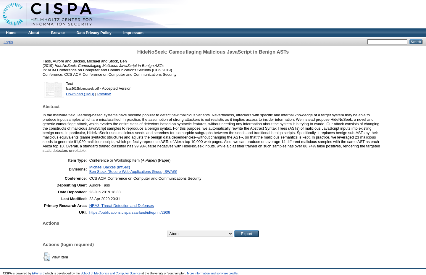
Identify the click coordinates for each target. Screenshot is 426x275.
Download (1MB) (80, 94)
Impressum (133, 32)
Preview (104, 94)
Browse (58, 32)
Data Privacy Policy (94, 32)
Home (11, 32)
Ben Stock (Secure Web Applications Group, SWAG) (133, 171)
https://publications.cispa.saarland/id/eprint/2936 (129, 212)
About (33, 32)
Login (8, 42)
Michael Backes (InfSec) (109, 167)
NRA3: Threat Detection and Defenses (121, 205)
